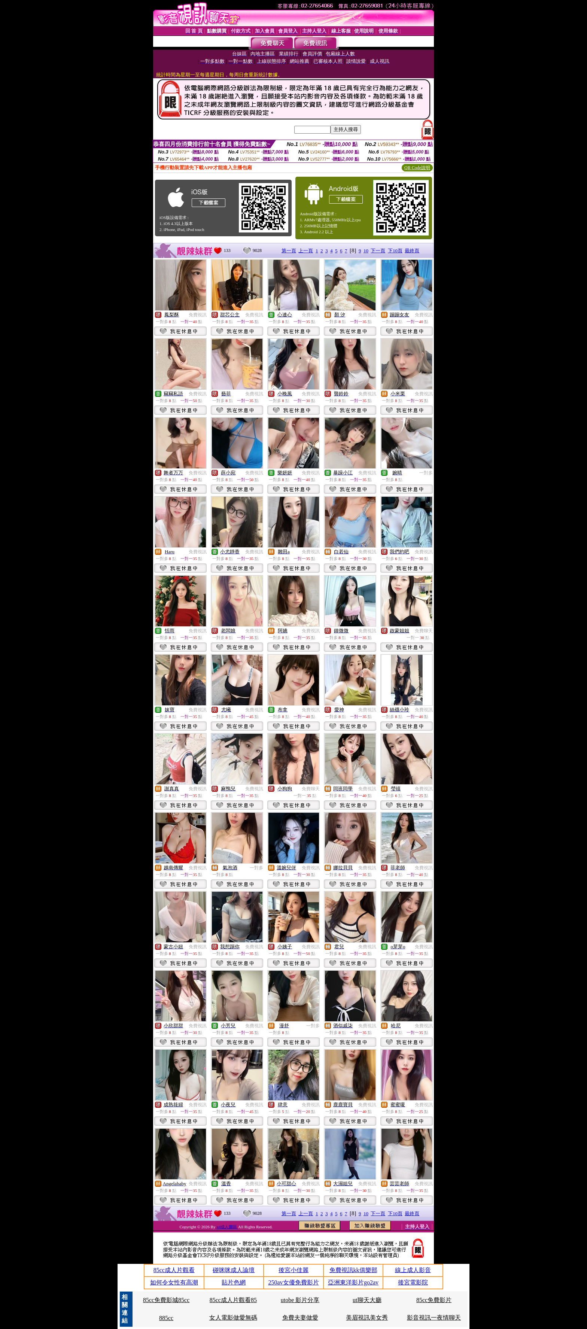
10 (366, 250)
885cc (166, 1318)
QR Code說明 (417, 167)
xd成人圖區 (227, 1227)
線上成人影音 (413, 1270)
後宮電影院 (413, 1282)
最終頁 (412, 250)
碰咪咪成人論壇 (234, 1270)
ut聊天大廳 (367, 1300)
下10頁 (395, 250)
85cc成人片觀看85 (233, 1300)
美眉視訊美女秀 (367, 1317)
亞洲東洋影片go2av (353, 1282)
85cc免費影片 (433, 1300)
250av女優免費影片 (293, 1282)
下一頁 (378, 250)
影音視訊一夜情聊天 (434, 1317)
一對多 (426, 472)
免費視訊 (198, 314)
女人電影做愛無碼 (233, 1317)
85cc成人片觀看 (174, 1270)
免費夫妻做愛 (300, 1317)
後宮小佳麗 (293, 1270)
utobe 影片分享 (300, 1300)
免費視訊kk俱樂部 (353, 1270)
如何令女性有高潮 (174, 1282)
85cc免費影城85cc (166, 1300)
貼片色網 (234, 1282)
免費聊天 (424, 630)
